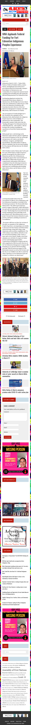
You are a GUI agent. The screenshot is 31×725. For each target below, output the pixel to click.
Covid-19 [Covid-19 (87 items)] (22, 677)
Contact (24, 1)
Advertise (18, 1)
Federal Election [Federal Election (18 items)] (9, 683)
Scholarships (12, 353)
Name (5, 423)
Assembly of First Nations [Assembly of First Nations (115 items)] (14, 670)
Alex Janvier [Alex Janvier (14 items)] (15, 665)
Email (5, 427)
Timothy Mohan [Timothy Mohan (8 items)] (24, 698)
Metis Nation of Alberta (8, 51)
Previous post (10, 316)
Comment (6, 412)
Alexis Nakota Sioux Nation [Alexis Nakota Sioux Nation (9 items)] (7, 665)
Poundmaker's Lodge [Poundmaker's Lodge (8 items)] (17, 698)
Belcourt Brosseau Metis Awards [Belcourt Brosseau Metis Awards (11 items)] (19, 673)
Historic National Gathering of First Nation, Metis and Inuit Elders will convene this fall (15, 338)
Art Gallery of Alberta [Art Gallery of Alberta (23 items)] (14, 667)
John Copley (10, 333)
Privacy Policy (18, 721)
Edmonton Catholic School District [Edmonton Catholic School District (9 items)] (17, 680)
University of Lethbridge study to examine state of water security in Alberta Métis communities (15, 373)
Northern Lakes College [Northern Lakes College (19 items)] (8, 697)
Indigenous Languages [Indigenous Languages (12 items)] (16, 685)
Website (6, 432)
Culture (4, 333)
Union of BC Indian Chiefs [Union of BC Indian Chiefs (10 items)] (14, 704)
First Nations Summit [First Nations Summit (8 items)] (17, 683)
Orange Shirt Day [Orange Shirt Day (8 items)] (11, 698)
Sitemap (24, 721)
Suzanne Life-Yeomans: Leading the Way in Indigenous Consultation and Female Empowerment (14, 603)
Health (4, 369)
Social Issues (12, 387)
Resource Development (12, 369)
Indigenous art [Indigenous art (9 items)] (8, 685)
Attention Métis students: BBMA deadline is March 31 (15, 356)
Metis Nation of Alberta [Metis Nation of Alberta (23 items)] (21, 687)
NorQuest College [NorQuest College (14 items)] (20, 695)
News (14, 333)
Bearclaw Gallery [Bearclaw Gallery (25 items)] (7, 673)
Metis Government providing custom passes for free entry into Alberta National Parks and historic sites (15, 567)
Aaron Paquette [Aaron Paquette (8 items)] (5, 663)
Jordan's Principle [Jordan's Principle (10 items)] (24, 685)
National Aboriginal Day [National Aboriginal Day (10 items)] (17, 689)
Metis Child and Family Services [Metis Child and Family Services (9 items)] (8, 687)
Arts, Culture (12, 29)
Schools (20, 369)
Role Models (19, 333)
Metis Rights (22, 352)
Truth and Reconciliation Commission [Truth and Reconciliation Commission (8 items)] (13, 702)
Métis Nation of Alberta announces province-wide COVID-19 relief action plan (15, 391)
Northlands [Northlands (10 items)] (18, 697)
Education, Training (7, 352)
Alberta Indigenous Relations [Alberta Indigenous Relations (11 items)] (22, 663)
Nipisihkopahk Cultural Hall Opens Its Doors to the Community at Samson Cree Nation (13, 577)
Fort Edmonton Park (13, 48)
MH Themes (22, 723)
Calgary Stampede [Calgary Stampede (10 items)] (5, 674)
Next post (21, 316)
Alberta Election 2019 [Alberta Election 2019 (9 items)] (12, 663)
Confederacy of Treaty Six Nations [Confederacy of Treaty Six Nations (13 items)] (10, 677)
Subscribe (12, 1)
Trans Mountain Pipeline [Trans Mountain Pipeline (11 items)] (7, 700)
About (6, 1)
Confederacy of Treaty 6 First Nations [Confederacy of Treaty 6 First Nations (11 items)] (17, 674)
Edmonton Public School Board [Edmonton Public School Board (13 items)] (15, 682)
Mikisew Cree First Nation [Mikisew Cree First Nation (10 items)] (7, 689)
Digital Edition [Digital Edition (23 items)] (6, 680)
